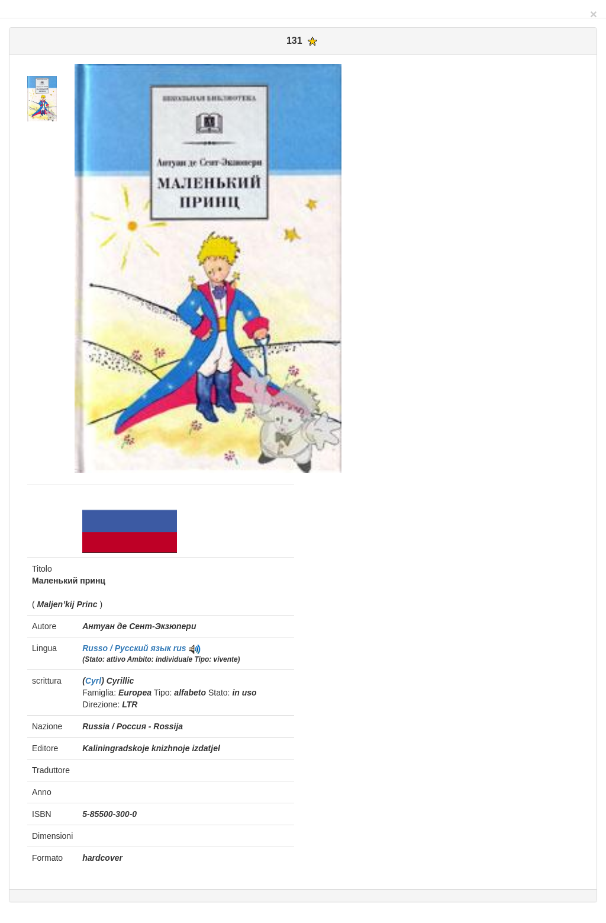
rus (179, 648)
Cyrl (93, 680)
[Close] (593, 14)
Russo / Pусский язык (127, 648)
